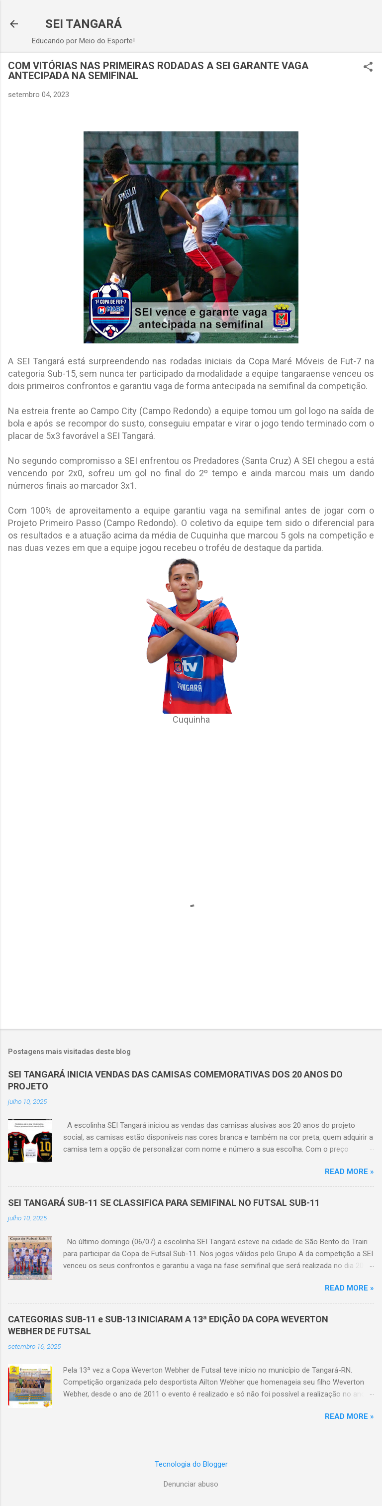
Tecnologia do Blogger (191, 1464)
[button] (368, 68)
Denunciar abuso (191, 1484)
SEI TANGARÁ (83, 24)
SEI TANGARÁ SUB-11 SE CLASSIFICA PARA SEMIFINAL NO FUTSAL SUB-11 (164, 1202)
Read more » (349, 1171)
